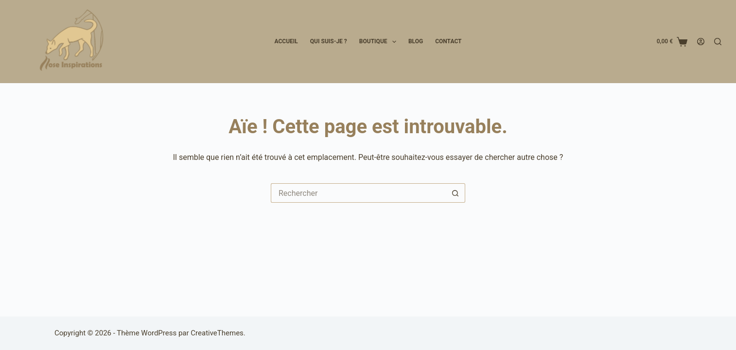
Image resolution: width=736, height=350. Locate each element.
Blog (415, 41)
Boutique (379, 42)
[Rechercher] (717, 41)
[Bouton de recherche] (455, 193)
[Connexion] (700, 41)
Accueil (286, 41)
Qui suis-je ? (328, 41)
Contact (448, 41)
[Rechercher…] (358, 193)
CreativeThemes (217, 333)
